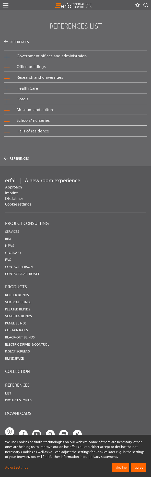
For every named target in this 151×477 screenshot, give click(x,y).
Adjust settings (16, 467)
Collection (17, 371)
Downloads (18, 413)
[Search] (145, 5)
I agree (138, 467)
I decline (120, 467)
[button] (75, 55)
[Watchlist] (137, 5)
